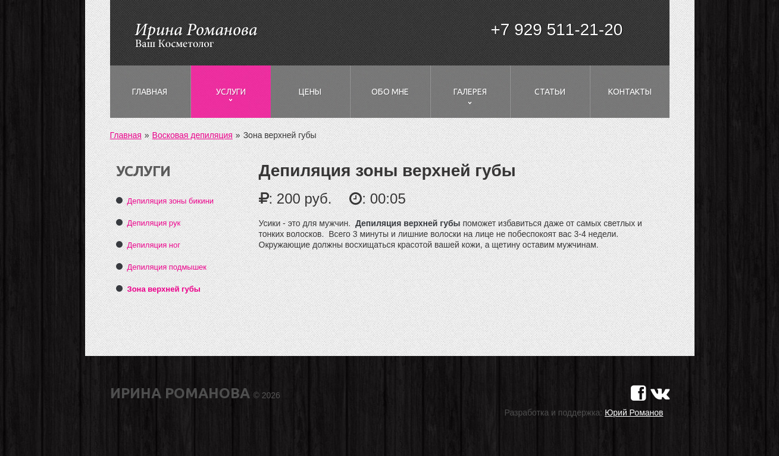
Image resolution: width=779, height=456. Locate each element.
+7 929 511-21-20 (557, 29)
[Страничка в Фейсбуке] (638, 393)
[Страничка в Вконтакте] (659, 393)
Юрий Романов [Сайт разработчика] (634, 412)
